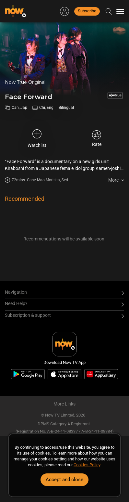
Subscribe (87, 10)
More (113, 180)
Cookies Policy (87, 464)
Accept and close (64, 480)
